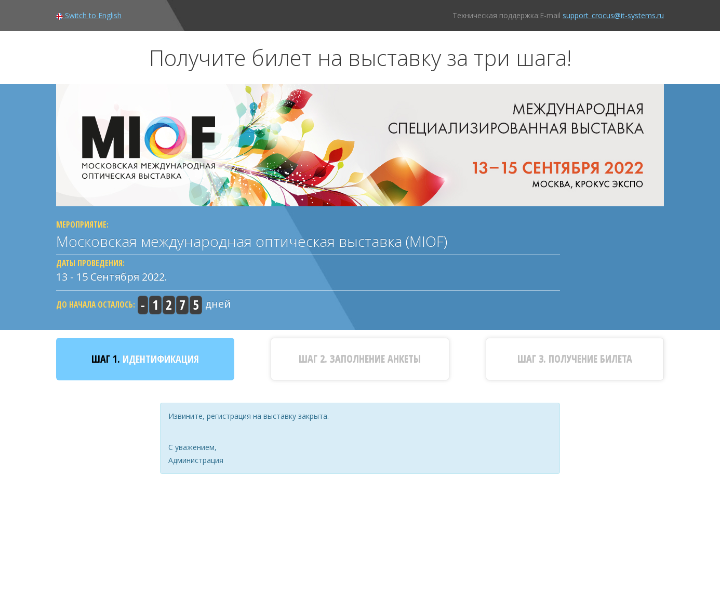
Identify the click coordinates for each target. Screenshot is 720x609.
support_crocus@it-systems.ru (613, 15)
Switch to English (89, 15)
